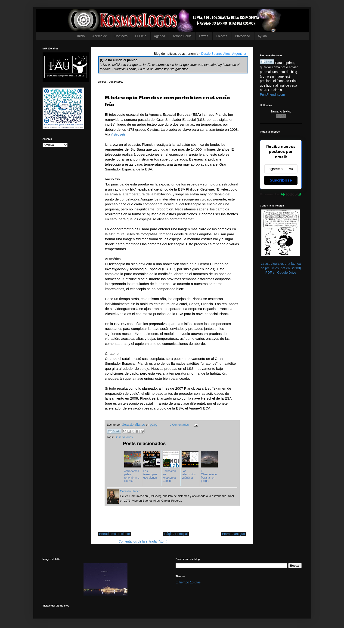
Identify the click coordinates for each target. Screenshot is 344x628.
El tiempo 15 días (188, 582)
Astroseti (118, 134)
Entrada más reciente (114, 534)
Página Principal (176, 534)
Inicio (81, 36)
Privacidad (242, 36)
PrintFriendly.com (272, 94)
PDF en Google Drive (280, 272)
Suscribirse (281, 180)
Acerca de (99, 36)
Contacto (121, 36)
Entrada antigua (233, 534)
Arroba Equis (182, 36)
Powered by (280, 194)
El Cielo (140, 36)
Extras (203, 36)
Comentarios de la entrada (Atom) (142, 541)
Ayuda (262, 36)
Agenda (159, 36)
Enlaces (221, 36)
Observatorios (124, 437)
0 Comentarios (179, 424)
